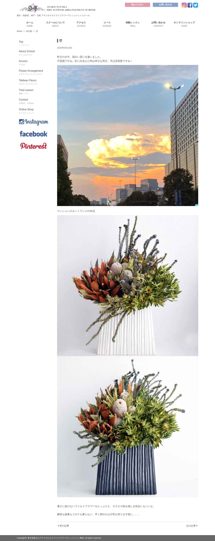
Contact (34, 101)
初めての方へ (137, 4)
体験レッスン (132, 24)
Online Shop (34, 111)
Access (34, 63)
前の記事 (63, 525)
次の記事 (192, 525)
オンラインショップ (184, 24)
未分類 (29, 31)
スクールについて (55, 24)
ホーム (29, 24)
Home (19, 31)
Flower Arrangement (34, 72)
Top (34, 43)
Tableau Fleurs (34, 82)
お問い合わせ (165, 4)
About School (34, 53)
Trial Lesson (34, 92)
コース (107, 24)
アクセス (81, 24)
